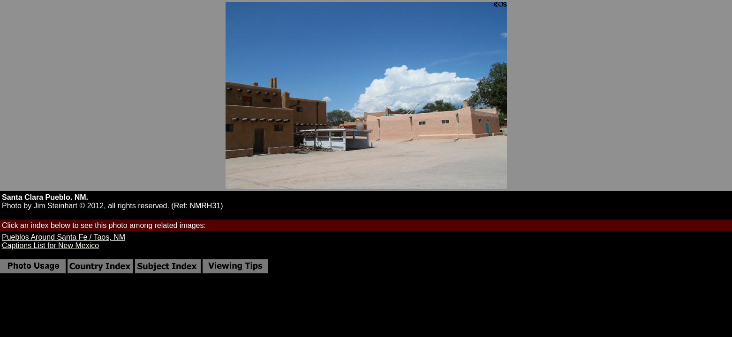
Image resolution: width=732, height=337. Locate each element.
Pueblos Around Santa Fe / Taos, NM (63, 237)
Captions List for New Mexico (50, 245)
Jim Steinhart (55, 206)
